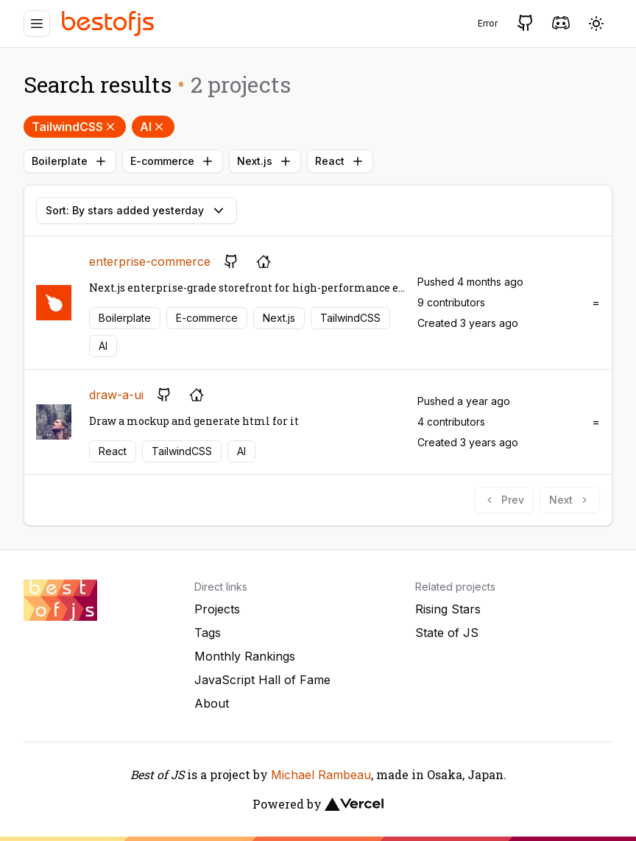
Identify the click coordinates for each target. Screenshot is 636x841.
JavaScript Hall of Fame (262, 679)
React (340, 161)
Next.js (265, 161)
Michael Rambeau (321, 774)
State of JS (446, 632)
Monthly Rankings (244, 656)
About (211, 703)
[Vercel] (354, 804)
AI (153, 126)
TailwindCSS (75, 126)
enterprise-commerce (150, 261)
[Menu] (37, 23)
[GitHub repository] (231, 261)
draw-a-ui (116, 394)
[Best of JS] (110, 23)
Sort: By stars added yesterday (136, 210)
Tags (207, 632)
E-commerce (172, 161)
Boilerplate (70, 161)
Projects (217, 609)
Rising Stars (448, 609)
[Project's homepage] (263, 261)
